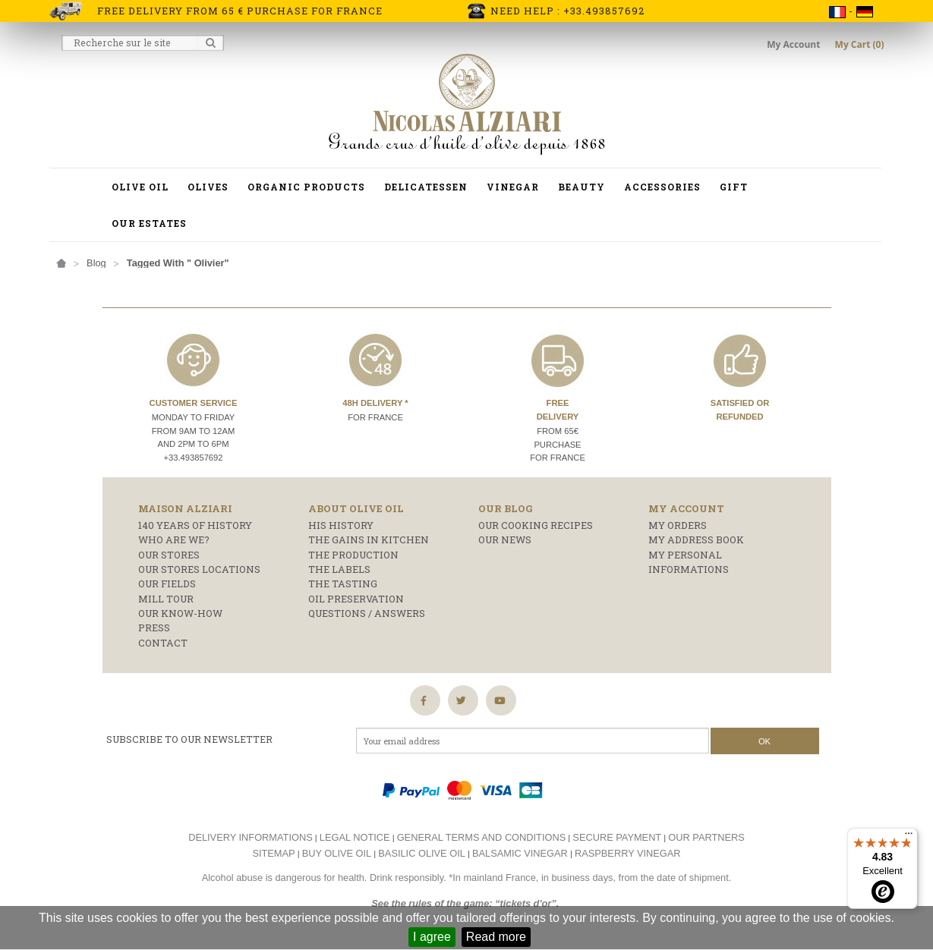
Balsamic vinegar (520, 853)
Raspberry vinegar (628, 853)
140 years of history (195, 525)
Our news (504, 539)
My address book (696, 539)
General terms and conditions (481, 837)
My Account (794, 44)
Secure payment (616, 837)
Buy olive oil (337, 853)
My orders (677, 525)
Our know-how (180, 613)
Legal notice (355, 837)
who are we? (174, 539)
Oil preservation (356, 599)
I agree (432, 936)
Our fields (167, 583)
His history (341, 525)
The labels (339, 569)
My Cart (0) (859, 44)
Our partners (706, 837)
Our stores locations (199, 569)
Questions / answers (366, 613)
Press (154, 627)
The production (353, 555)
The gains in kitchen (368, 539)
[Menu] (909, 837)
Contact (163, 643)
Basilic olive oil (421, 853)
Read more (496, 936)
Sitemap (273, 853)
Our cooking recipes (535, 525)
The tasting (342, 583)
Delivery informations (250, 837)
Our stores (169, 555)
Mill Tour (166, 599)
